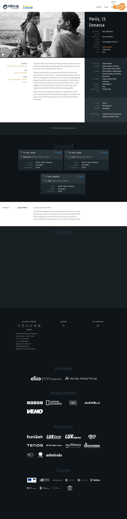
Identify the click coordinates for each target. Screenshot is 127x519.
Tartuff (69, 8)
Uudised (98, 7)
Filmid (106, 7)
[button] (6, 34)
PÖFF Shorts (42, 8)
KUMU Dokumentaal (59, 8)
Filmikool (77, 8)
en (2, 7)
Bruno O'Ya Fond (87, 8)
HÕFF (50, 8)
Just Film (33, 8)
